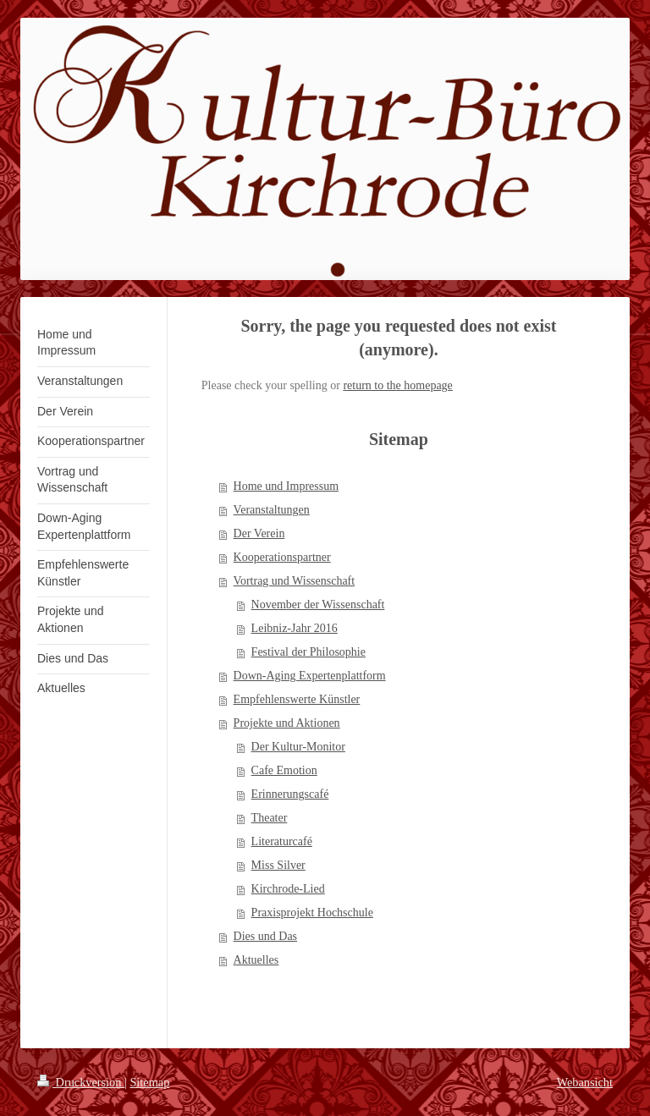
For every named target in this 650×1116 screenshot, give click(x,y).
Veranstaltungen (272, 509)
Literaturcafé (281, 841)
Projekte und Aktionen (287, 723)
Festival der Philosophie (308, 652)
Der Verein (259, 533)
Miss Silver (278, 865)
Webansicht (585, 1082)
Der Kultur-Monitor (298, 746)
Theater (269, 817)
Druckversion (80, 1082)
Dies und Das (265, 936)
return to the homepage (397, 385)
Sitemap (149, 1082)
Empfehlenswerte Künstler (297, 699)
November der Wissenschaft (318, 604)
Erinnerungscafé (290, 794)
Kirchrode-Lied (288, 888)
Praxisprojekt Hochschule (312, 912)
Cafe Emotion (284, 770)
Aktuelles (256, 960)
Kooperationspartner (282, 557)
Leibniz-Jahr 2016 (294, 628)
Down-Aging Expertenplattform (310, 675)
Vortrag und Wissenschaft (294, 580)
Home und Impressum (286, 486)
